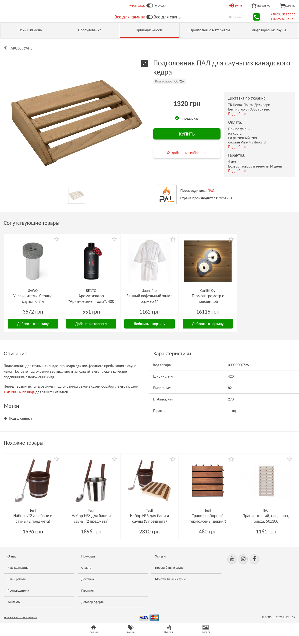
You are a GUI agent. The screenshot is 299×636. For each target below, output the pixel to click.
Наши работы (16, 579)
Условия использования (20, 617)
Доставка (87, 579)
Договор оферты (92, 602)
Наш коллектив (17, 568)
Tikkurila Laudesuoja (19, 392)
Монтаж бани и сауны (170, 579)
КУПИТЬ (187, 134)
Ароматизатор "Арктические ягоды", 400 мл (91, 301)
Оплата (86, 568)
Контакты (14, 602)
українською (137, 5)
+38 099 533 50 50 (283, 19)
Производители (18, 591)
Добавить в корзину (33, 324)
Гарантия (87, 591)
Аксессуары (22, 48)
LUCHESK (289, 617)
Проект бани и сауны (169, 568)
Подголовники (20, 418)
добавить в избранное (189, 152)
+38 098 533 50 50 (283, 14)
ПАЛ (210, 190)
